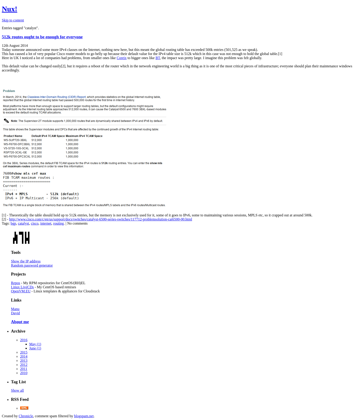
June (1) (35, 348)
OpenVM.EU (21, 291)
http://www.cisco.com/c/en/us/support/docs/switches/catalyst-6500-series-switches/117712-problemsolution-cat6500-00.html (100, 219)
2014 (23, 356)
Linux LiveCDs (22, 287)
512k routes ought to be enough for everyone (42, 36)
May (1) (35, 344)
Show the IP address (26, 261)
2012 (23, 365)
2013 (23, 360)
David (15, 313)
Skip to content (13, 20)
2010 (23, 373)
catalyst (23, 223)
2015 (23, 352)
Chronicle (26, 416)
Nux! (9, 9)
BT (157, 58)
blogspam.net (84, 416)
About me (20, 321)
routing (58, 223)
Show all (17, 390)
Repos (15, 283)
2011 (23, 369)
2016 (23, 340)
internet (45, 223)
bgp (13, 223)
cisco (34, 223)
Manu (15, 309)
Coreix (122, 58)
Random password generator (32, 265)
